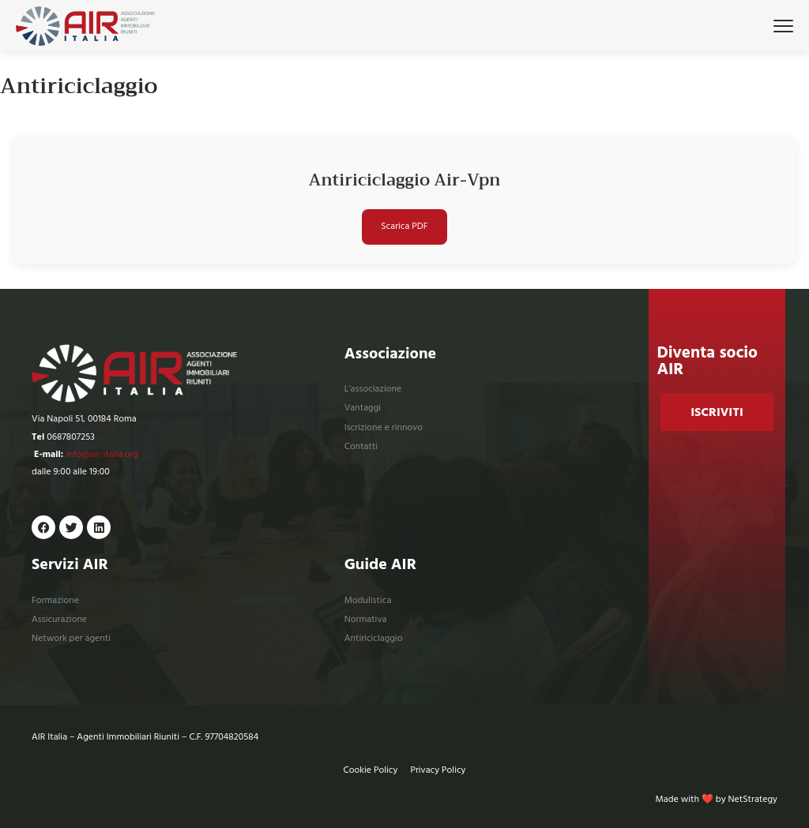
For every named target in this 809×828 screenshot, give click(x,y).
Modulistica (368, 600)
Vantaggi (362, 407)
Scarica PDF (404, 226)
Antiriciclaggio (373, 638)
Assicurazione (59, 619)
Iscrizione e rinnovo (383, 427)
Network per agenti (71, 638)
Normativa (365, 619)
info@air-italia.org (101, 454)
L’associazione (373, 388)
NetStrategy (753, 799)
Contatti (361, 446)
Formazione (55, 600)
